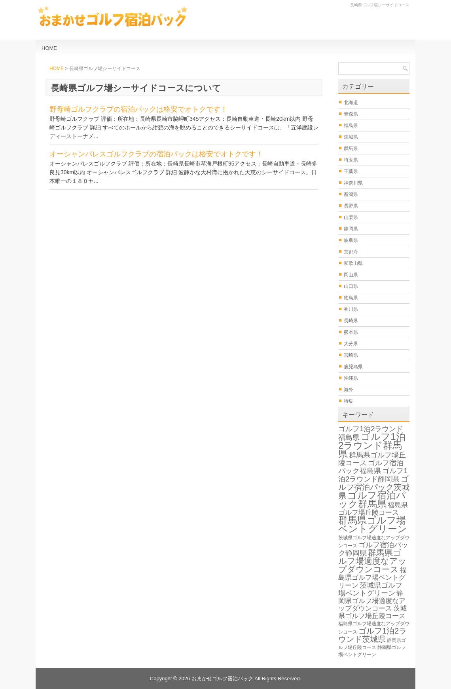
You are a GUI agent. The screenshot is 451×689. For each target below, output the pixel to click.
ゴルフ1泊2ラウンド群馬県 (372, 445)
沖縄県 (351, 378)
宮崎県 (351, 355)
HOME (49, 48)
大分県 (351, 343)
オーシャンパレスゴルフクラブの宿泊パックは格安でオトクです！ (156, 154)
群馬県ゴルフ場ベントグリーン (372, 524)
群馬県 (351, 148)
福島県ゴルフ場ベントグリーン (372, 577)
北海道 (351, 102)
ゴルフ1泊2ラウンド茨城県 (372, 634)
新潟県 (351, 194)
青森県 (351, 114)
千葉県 (351, 171)
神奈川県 (353, 183)
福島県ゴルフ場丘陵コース (373, 508)
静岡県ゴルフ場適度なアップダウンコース (372, 601)
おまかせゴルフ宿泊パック (222, 678)
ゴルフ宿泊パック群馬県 (372, 499)
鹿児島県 (353, 366)
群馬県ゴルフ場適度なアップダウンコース (372, 561)
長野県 (351, 206)
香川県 (351, 309)
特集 (348, 401)
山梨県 (351, 217)
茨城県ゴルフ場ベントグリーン (370, 589)
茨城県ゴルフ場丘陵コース (372, 612)
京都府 (351, 252)
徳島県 (351, 298)
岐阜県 (351, 240)
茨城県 (351, 137)
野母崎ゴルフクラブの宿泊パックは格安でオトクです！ (138, 109)
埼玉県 (351, 160)
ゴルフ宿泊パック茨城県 (373, 487)
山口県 (351, 286)
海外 (348, 389)
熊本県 (351, 332)
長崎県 (351, 321)
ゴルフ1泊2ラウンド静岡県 (373, 474)
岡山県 (351, 275)
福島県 (351, 125)
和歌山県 (353, 263)
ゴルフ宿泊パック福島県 (371, 467)
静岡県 (351, 229)
